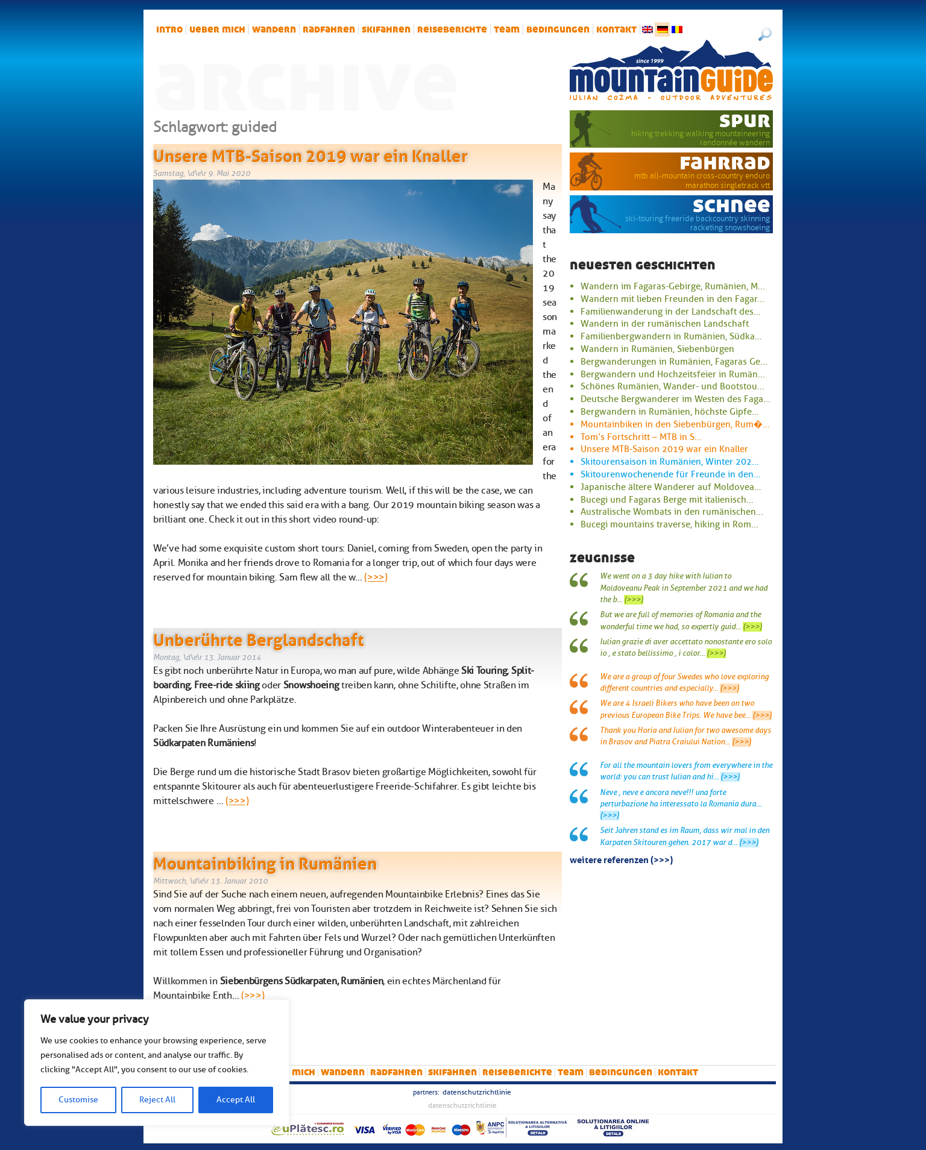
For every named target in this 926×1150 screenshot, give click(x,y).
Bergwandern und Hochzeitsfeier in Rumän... (673, 374)
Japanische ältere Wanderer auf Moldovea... (671, 487)
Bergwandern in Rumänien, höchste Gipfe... (670, 412)
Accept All (235, 1100)
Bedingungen (558, 29)
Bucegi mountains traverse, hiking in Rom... (669, 524)
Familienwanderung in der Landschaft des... (671, 312)
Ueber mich (217, 29)
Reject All (157, 1100)
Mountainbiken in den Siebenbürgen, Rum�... (675, 424)
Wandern (274, 29)
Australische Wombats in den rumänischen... (672, 512)
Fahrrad (724, 162)
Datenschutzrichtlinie (477, 1092)
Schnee (731, 204)
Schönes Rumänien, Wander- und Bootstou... (672, 386)
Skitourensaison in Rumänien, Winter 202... (670, 462)
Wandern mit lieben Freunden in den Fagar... (672, 299)
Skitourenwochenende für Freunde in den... (671, 474)
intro (169, 29)
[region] (156, 1062)
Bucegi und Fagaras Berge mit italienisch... (667, 500)
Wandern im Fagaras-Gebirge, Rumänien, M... (673, 286)
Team (507, 29)
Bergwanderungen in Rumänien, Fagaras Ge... (674, 362)
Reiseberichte (452, 29)
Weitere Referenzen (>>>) (621, 859)
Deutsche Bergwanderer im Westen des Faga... (675, 399)
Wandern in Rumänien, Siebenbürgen (657, 349)
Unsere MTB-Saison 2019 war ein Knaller (310, 153)
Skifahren (386, 29)
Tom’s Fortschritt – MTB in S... (641, 437)
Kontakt (616, 29)
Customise (78, 1100)
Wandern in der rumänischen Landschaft (665, 324)
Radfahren (329, 29)
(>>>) (375, 577)
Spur (744, 119)
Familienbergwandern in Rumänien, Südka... (671, 336)
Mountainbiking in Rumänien (265, 861)
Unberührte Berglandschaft (258, 637)
